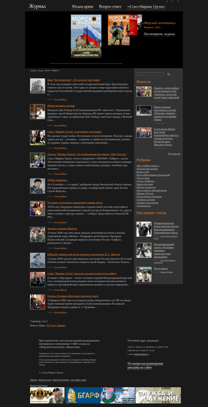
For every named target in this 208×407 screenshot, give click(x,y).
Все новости (174, 154)
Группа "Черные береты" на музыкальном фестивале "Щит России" (87, 154)
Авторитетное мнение (147, 169)
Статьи (40, 70)
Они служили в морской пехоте (151, 190)
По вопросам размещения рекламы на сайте (145, 365)
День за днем (142, 178)
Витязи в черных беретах (62, 228)
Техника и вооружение (147, 203)
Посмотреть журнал (159, 34)
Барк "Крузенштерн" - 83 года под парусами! (73, 79)
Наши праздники (144, 184)
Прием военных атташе (61, 105)
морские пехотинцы (61, 380)
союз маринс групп (78, 380)
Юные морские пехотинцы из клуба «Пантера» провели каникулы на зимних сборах (165, 113)
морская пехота (45, 380)
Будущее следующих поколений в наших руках (75, 202)
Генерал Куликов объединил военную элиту (73, 296)
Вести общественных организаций (153, 175)
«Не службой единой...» (148, 166)
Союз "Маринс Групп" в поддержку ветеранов (74, 131)
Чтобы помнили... (57, 180)
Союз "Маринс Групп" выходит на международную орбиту (82, 273)
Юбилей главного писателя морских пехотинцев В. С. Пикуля (83, 254)
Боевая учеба (142, 172)
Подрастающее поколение (149, 196)
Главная (33, 70)
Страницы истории (145, 199)
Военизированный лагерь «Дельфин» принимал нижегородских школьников (164, 250)
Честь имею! (161, 268)
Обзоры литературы (146, 187)
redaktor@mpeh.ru (141, 354)
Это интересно (143, 206)
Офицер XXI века (145, 193)
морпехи (33, 380)
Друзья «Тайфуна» (60, 99)
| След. (53, 325)
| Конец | (61, 325)
